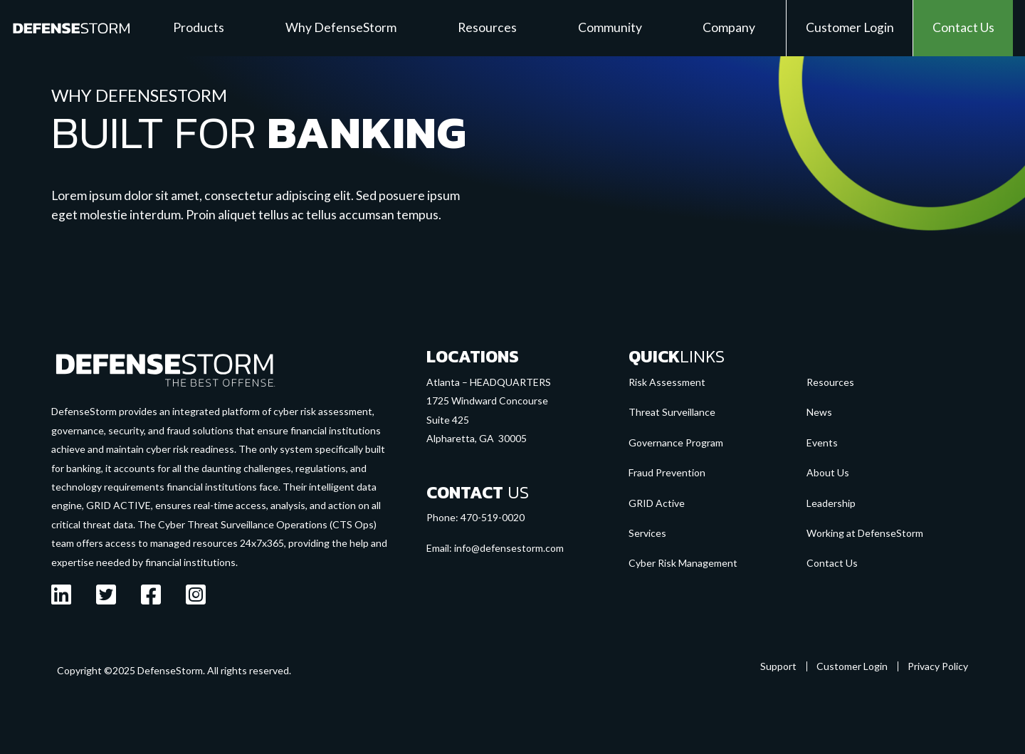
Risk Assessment (667, 382)
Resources (830, 382)
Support (778, 666)
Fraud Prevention (667, 472)
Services (647, 533)
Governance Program (676, 442)
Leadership (831, 503)
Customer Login (852, 666)
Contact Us (832, 563)
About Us (827, 472)
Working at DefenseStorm (864, 533)
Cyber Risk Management (683, 563)
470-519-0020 (493, 517)
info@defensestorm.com (509, 548)
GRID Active (657, 503)
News (819, 412)
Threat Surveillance (672, 412)
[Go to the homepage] (165, 369)
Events (822, 442)
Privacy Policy (938, 666)
